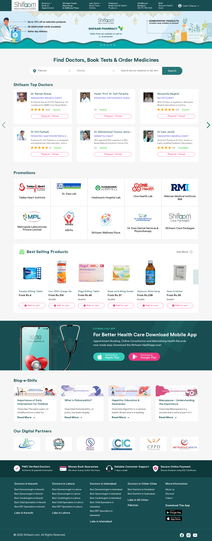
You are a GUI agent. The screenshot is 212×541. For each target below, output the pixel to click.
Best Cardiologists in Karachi (28, 498)
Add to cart (32, 305)
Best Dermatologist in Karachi (29, 489)
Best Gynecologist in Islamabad (105, 494)
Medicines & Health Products (117, 7)
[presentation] (3, 125)
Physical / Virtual (49, 116)
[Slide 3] (104, 45)
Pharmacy (113, 3)
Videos (168, 498)
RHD (161, 3)
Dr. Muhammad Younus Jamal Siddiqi (116, 132)
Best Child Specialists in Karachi (30, 502)
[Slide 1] (98, 45)
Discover (169, 494)
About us (169, 489)
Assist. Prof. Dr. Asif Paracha (111, 94)
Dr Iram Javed (165, 132)
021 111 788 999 (144, 8)
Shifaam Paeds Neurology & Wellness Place (71, 5)
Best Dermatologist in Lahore (66, 489)
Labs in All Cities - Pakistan (139, 503)
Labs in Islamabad (101, 521)
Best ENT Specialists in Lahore (67, 507)
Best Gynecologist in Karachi (28, 494)
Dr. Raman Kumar (41, 94)
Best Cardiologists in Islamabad (105, 498)
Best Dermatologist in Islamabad (106, 489)
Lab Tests (94, 3)
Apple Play (112, 357)
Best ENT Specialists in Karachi (29, 507)
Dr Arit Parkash (40, 132)
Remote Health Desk (166, 7)
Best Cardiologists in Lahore (66, 498)
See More (182, 252)
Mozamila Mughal (168, 94)
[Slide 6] (114, 45)
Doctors (46, 3)
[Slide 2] (101, 45)
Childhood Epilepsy (142, 4)
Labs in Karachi (23, 513)
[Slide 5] (111, 45)
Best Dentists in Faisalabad (141, 489)
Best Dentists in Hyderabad (141, 494)
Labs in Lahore (61, 513)
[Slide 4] (108, 45)
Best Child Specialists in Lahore (67, 502)
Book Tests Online (94, 7)
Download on (111, 355)
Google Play (148, 357)
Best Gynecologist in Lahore (66, 494)
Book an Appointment (48, 7)
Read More (25, 417)
